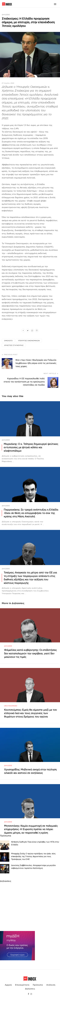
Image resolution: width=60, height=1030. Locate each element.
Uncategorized (10, 719)
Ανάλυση (50, 1015)
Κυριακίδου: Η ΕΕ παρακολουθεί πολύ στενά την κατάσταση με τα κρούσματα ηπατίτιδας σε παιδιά (24, 381)
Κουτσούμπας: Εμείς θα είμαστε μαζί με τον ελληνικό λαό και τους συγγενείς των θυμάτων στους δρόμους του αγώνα (30, 727)
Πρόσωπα (38, 1015)
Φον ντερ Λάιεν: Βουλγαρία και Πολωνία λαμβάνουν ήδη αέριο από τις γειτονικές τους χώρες (35, 363)
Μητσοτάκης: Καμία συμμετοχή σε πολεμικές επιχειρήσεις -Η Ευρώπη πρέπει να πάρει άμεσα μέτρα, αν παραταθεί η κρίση (31, 857)
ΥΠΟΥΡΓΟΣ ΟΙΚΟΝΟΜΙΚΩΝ (29, 340)
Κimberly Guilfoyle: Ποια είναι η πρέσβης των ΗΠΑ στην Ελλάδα (35, 870)
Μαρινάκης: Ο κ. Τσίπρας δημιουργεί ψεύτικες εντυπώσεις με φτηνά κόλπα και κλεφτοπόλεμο (31, 447)
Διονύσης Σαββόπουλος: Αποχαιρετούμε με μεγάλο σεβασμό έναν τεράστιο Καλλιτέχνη (33, 894)
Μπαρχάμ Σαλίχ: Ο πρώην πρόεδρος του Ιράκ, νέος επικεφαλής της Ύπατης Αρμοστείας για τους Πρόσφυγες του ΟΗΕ (33, 884)
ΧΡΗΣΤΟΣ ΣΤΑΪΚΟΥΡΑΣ (13, 345)
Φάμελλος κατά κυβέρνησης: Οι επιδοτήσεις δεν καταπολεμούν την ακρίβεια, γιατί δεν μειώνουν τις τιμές (30, 660)
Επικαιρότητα (22, 1015)
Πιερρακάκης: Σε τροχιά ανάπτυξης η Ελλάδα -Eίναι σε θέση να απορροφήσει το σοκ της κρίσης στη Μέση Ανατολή (31, 513)
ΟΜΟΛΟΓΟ (8, 340)
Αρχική (8, 1015)
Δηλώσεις (6, 14)
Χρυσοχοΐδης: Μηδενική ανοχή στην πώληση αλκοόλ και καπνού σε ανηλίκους (30, 792)
